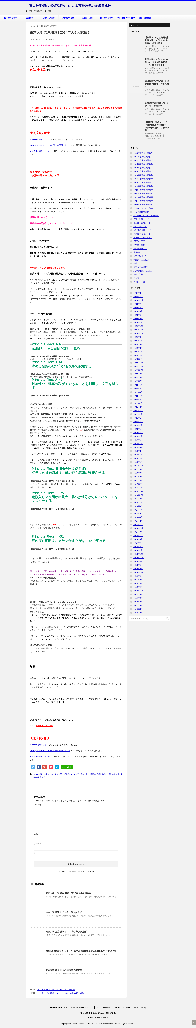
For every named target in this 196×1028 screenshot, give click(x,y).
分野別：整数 (139, 245)
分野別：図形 (139, 241)
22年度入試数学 (10, 18)
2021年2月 (138, 414)
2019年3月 (138, 432)
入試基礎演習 (49, 18)
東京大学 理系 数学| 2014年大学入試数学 (56, 989)
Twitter (117, 1007)
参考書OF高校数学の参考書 (98, 1018)
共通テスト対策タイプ (142, 237)
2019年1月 (138, 440)
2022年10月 (138, 370)
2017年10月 (138, 465)
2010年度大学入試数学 (143, 153)
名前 (36, 834)
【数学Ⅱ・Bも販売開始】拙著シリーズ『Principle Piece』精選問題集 (157, 40)
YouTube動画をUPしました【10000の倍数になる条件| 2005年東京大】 (81, 950)
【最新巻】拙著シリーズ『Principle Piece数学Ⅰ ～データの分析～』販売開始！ (157, 126)
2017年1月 (138, 488)
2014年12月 (138, 554)
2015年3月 (138, 543)
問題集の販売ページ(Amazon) (82, 1007)
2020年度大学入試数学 (143, 190)
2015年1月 (138, 550)
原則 (87, 774)
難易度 (42, 777)
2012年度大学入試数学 (143, 160)
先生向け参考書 (140, 226)
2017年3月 (138, 480)
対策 (99, 774)
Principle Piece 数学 (126, 18)
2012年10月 (138, 591)
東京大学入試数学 (62, 774)
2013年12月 (138, 572)
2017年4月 (138, 477)
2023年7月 (138, 340)
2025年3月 (138, 296)
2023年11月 (138, 329)
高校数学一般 (139, 282)
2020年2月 (138, 425)
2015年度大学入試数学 (143, 171)
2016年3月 (138, 517)
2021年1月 (138, 418)
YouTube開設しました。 (41, 151)
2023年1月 (138, 359)
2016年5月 (138, 510)
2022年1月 (138, 403)
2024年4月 (138, 311)
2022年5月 (138, 388)
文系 (109, 774)
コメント (38, 804)
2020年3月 (138, 421)
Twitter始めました (38, 139)
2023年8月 (138, 337)
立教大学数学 (139, 274)
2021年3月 (138, 410)
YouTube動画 (145, 18)
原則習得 (29, 18)
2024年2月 (138, 318)
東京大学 (116, 774)
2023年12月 (138, 326)
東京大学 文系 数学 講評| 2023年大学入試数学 (68, 893)
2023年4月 (138, 348)
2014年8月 (138, 561)
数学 (104, 774)
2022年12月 (138, 363)
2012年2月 (138, 602)
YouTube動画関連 (141, 212)
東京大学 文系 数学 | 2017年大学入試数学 (66, 931)
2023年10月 (138, 333)
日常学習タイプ (140, 256)
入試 (82, 774)
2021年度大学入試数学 (143, 193)
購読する (135, 25)
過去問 (36, 777)
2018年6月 (138, 447)
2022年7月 (138, 381)
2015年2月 (138, 546)
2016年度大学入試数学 (143, 175)
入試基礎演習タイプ (142, 230)
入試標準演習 (68, 18)
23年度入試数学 (106, 18)
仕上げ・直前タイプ (142, 223)
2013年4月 (138, 579)
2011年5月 (138, 605)
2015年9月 (138, 532)
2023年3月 (138, 352)
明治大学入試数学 (141, 259)
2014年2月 (138, 568)
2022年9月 (138, 374)
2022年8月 (138, 377)
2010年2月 (138, 613)
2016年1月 (138, 524)
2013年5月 (138, 576)
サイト (37, 853)
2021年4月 (138, 407)
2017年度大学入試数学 (143, 179)
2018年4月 (138, 451)
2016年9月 (138, 499)
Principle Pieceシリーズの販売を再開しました (50, 145)
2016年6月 (138, 506)
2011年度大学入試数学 (143, 157)
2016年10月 (138, 495)
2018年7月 (138, 443)
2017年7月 (138, 473)
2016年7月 (138, 502)
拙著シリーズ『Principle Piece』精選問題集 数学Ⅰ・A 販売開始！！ (156, 62)
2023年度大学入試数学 (143, 201)
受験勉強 (137, 252)
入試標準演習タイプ (142, 234)
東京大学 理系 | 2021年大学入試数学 (64, 970)
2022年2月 (138, 399)
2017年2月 (138, 484)
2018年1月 (138, 462)
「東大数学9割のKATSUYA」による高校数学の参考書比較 (68, 6)
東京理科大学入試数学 (142, 270)
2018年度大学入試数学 (143, 182)
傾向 (77, 774)
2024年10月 (138, 300)
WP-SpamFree (88, 871)
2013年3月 (138, 583)
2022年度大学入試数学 (143, 197)
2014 (72, 774)
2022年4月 (138, 392)
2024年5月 (138, 307)
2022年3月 (138, 396)
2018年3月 (138, 454)
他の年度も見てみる (44, 726)
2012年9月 (138, 594)
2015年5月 (138, 539)
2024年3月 (138, 315)
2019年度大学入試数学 (143, 186)
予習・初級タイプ (141, 219)
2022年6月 (138, 385)
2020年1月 (138, 429)
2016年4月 (138, 513)
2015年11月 (138, 528)
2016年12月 (138, 491)
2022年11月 (138, 366)
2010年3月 (138, 609)
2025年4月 (138, 293)
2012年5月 (138, 598)
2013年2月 (138, 587)
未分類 (136, 263)
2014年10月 (138, 557)
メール (37, 844)
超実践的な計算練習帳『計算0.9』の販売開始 (157, 104)
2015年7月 (138, 535)
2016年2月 (138, 521)
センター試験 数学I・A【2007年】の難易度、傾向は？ (62, 993)
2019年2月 (138, 436)
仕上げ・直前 (87, 18)
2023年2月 (138, 355)
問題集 (93, 774)
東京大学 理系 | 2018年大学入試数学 (64, 912)
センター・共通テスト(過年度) (146, 215)
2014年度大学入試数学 (43, 774)
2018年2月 (138, 458)
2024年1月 (138, 322)
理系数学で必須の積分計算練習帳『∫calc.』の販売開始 (157, 84)
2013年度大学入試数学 (143, 164)
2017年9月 (138, 469)
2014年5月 (138, 565)
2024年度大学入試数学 (143, 204)
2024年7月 (138, 304)
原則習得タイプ (140, 248)
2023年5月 (138, 344)
